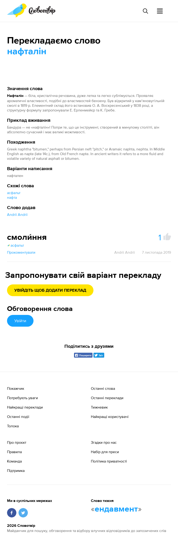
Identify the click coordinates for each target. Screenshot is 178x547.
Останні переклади (107, 398)
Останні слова (103, 388)
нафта (12, 197)
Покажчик (15, 388)
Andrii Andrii (17, 214)
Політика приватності (109, 461)
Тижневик (99, 407)
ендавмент (116, 509)
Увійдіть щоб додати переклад (50, 290)
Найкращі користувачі (110, 416)
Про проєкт (16, 442)
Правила (14, 452)
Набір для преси (105, 452)
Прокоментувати (21, 252)
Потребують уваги (22, 398)
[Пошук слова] (145, 11)
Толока (13, 426)
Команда (14, 461)
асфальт (13, 193)
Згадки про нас (104, 442)
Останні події (18, 416)
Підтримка (16, 470)
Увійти (20, 320)
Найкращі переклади (25, 407)
